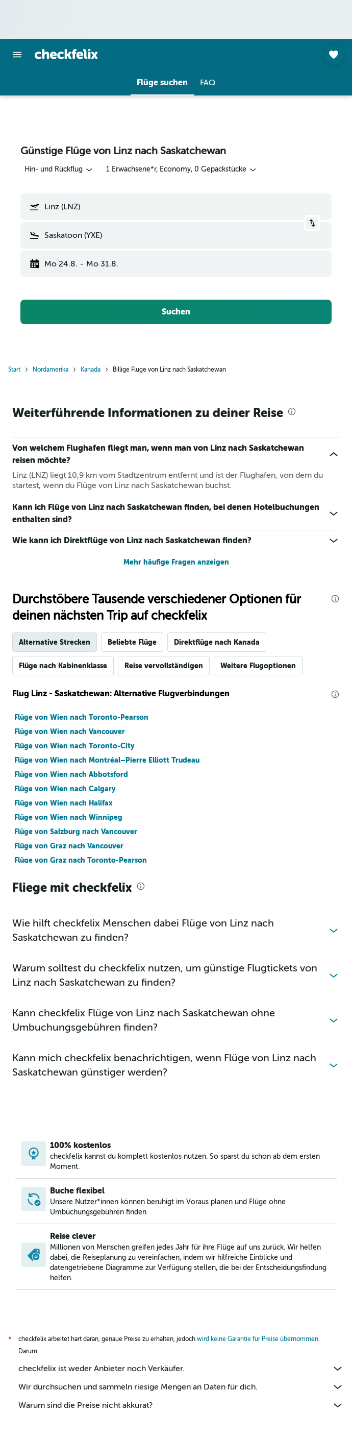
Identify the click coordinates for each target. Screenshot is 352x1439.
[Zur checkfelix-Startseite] (66, 54)
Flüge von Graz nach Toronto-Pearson (80, 860)
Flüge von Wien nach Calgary (64, 789)
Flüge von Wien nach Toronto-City (74, 746)
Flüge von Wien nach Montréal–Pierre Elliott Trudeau (106, 760)
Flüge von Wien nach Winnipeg (68, 817)
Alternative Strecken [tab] (54, 642)
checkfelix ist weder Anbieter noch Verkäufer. (181, 1368)
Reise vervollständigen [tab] (163, 666)
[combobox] (59, 169)
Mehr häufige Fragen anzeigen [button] (176, 562)
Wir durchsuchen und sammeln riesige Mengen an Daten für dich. (181, 1387)
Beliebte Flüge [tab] (132, 642)
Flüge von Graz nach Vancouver (68, 846)
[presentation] (291, 411)
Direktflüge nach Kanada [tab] (217, 642)
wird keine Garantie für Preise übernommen (257, 1339)
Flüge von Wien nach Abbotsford (71, 774)
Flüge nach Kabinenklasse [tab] (63, 666)
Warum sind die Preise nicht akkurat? (181, 1405)
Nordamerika (50, 369)
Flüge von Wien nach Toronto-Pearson (81, 717)
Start (14, 369)
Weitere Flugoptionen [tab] (258, 666)
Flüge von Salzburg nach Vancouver (75, 831)
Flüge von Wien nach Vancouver (69, 731)
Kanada (90, 369)
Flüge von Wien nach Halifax (63, 803)
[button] (17, 54)
